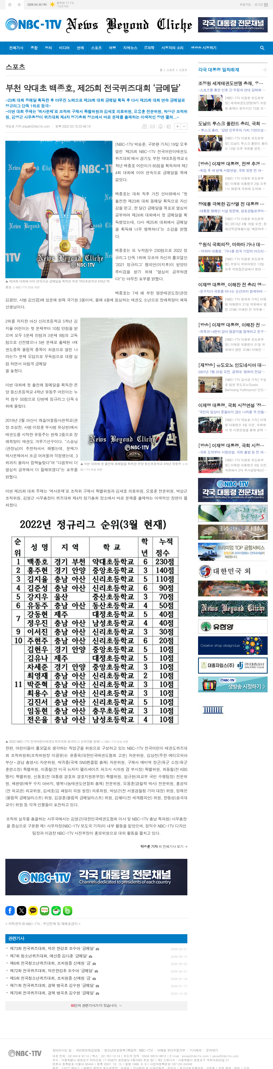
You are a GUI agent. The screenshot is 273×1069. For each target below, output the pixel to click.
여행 (112, 47)
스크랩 (168, 126)
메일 (152, 126)
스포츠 (96, 47)
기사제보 (195, 1050)
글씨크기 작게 (184, 126)
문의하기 (212, 1050)
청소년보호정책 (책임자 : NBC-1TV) (128, 1050)
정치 (48, 47)
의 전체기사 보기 (161, 846)
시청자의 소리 (172, 47)
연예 (80, 47)
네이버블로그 (44, 910)
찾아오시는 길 (61, 1050)
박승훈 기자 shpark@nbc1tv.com (27, 126)
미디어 (64, 47)
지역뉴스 (130, 47)
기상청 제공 (62, 6)
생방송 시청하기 (204, 47)
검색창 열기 (262, 48)
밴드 (67, 910)
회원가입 (245, 4)
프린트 (160, 126)
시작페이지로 (9, 4)
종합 (34, 47)
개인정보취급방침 (88, 1050)
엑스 (21, 910)
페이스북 (10, 910)
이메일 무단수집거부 (171, 1050)
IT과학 (149, 47)
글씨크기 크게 (177, 126)
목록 (144, 126)
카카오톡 (33, 910)
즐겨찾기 (19, 4)
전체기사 (16, 47)
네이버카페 (56, 910)
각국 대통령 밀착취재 (218, 69)
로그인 (259, 4)
